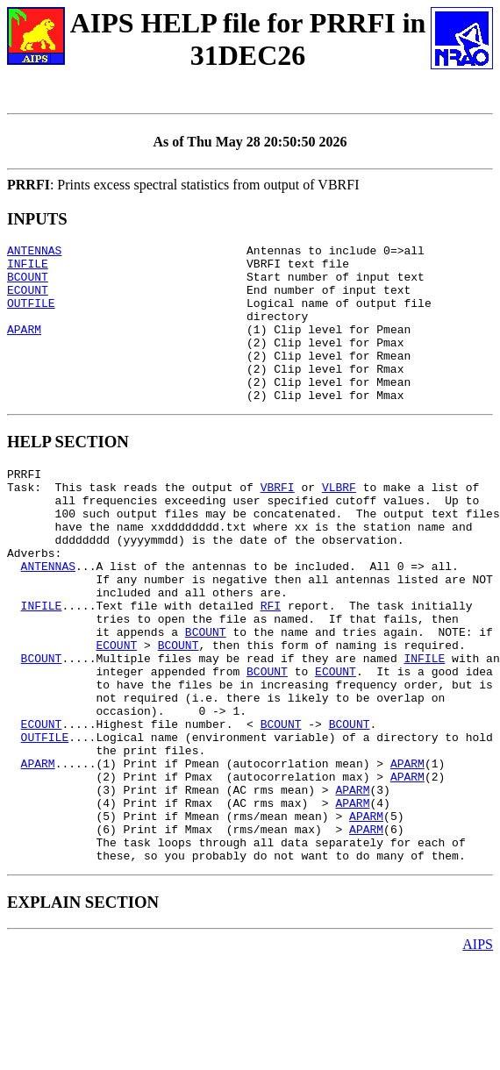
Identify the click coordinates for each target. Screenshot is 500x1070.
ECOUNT (27, 300)
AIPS (477, 1054)
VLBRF (339, 523)
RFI (271, 666)
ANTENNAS (34, 252)
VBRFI (278, 523)
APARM (24, 347)
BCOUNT (27, 284)
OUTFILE (31, 316)
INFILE (27, 268)
